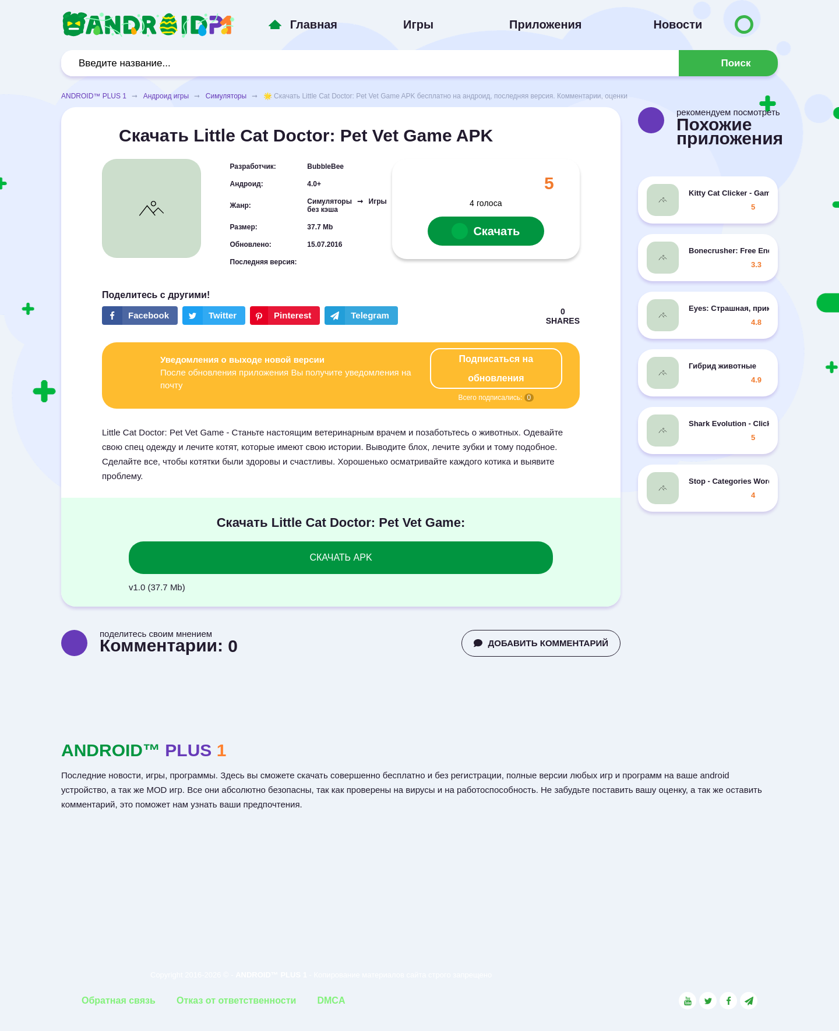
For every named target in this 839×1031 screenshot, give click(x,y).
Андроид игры (166, 96)
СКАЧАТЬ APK (340, 557)
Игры (418, 24)
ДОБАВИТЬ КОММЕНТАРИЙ (541, 643)
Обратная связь (119, 1000)
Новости (677, 24)
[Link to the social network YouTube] (687, 1000)
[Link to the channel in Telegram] (748, 1000)
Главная (313, 24)
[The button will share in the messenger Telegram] (361, 315)
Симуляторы (226, 96)
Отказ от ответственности (236, 1000)
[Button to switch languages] (744, 24)
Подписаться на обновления (496, 368)
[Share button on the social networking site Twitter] (213, 315)
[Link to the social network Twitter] (708, 1000)
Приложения (545, 24)
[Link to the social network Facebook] (728, 1000)
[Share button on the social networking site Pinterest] (285, 315)
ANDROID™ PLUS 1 (93, 96)
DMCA (331, 1000)
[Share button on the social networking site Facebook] (140, 315)
